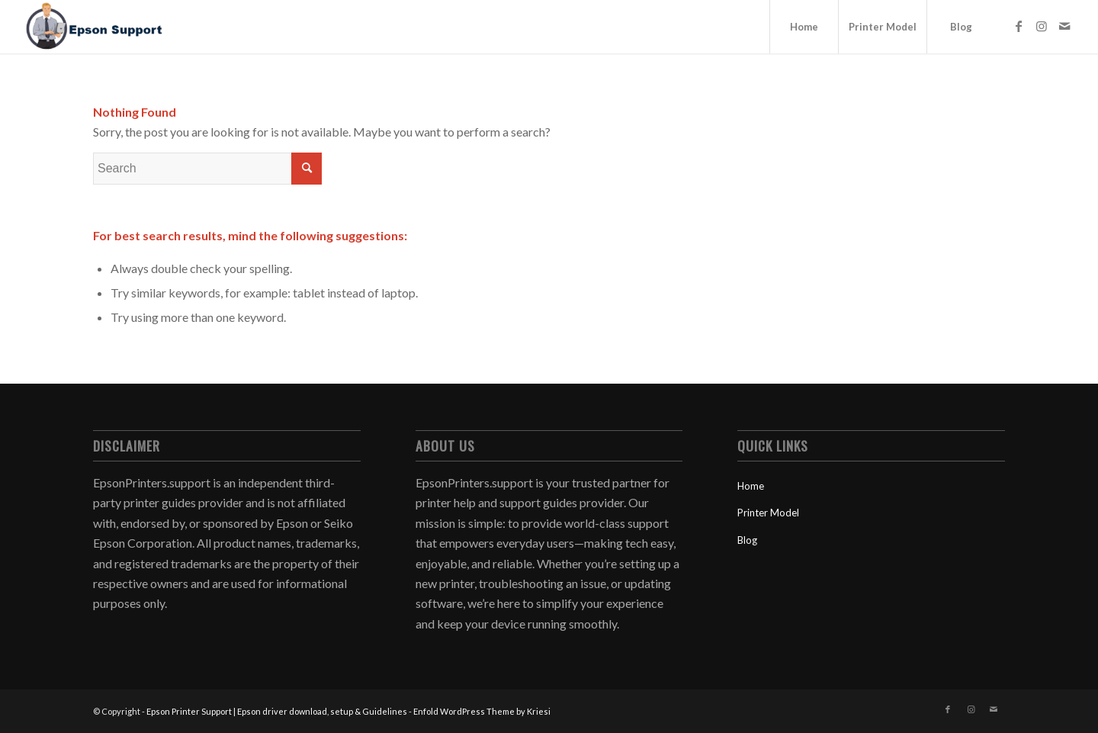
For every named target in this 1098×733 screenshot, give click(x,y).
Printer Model (768, 512)
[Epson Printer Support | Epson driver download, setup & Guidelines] (93, 26)
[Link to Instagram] (1041, 25)
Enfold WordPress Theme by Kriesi (482, 711)
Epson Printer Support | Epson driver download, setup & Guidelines (276, 711)
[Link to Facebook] (1018, 25)
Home (750, 486)
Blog (747, 540)
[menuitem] (803, 26)
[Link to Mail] (1064, 25)
